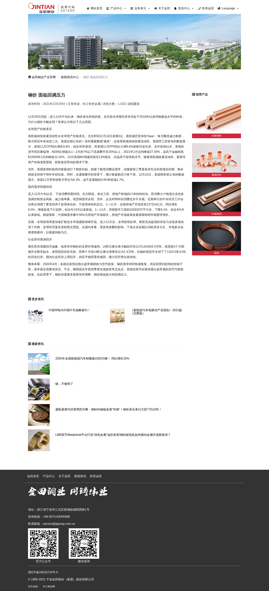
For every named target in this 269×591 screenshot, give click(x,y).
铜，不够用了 (64, 383)
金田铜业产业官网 (43, 77)
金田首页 (33, 476)
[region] (134, 41)
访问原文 (134, 103)
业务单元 (142, 8)
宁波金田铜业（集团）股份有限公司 (70, 579)
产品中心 (118, 8)
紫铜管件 (216, 174)
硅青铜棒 (216, 135)
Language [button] (230, 8)
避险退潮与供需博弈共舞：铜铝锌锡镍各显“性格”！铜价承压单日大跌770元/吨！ (108, 409)
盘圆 (216, 252)
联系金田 (208, 8)
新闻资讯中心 (69, 77)
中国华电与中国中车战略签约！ (69, 310)
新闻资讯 (80, 476)
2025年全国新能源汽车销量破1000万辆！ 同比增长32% (92, 358)
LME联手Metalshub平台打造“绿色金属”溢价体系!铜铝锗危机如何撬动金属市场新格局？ (113, 434)
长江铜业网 (49, 586)
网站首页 (97, 8)
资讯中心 (186, 8)
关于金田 (164, 8)
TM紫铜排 (216, 213)
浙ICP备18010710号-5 (43, 572)
